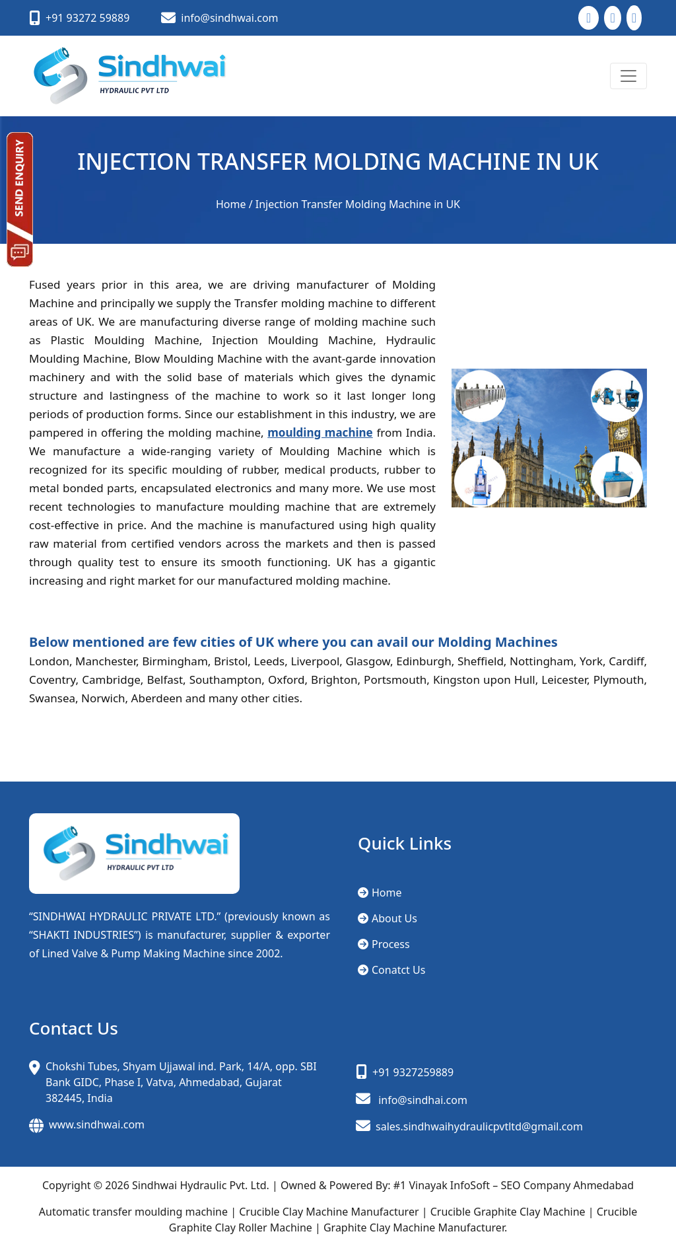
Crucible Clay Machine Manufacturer (329, 1211)
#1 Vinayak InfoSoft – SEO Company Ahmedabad (513, 1185)
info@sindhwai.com (229, 18)
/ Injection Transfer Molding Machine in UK (354, 204)
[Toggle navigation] (628, 76)
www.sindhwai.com (97, 1124)
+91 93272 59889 (87, 18)
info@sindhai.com (422, 1100)
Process (384, 944)
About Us (387, 918)
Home (231, 204)
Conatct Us (391, 970)
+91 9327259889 (413, 1072)
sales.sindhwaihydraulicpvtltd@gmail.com (469, 1126)
